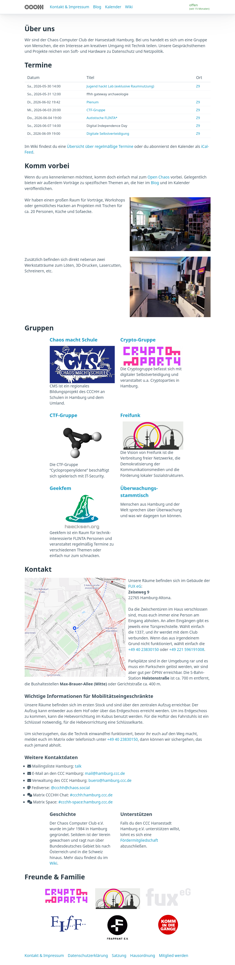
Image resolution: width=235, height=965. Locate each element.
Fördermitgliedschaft (139, 840)
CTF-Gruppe (95, 110)
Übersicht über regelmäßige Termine (100, 146)
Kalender (113, 6)
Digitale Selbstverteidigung (107, 133)
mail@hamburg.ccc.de (105, 773)
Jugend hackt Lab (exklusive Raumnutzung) (120, 86)
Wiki (129, 6)
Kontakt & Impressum (69, 6)
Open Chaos (159, 177)
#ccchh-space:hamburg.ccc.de (85, 802)
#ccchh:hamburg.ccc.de (91, 795)
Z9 (198, 86)
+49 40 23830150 (143, 649)
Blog (97, 6)
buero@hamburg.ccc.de (110, 780)
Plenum (92, 102)
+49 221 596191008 (186, 649)
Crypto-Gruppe (138, 339)
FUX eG (134, 586)
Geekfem (60, 488)
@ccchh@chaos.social (70, 787)
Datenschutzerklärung (88, 955)
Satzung (119, 955)
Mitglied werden (173, 955)
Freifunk (130, 415)
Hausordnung (142, 955)
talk (78, 766)
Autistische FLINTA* (101, 117)
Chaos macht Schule (74, 339)
